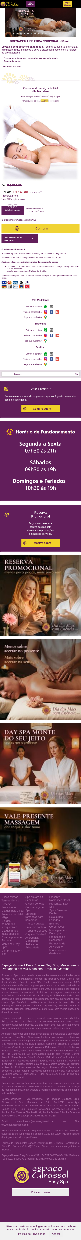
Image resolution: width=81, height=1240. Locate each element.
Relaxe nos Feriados (56, 918)
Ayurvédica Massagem (32, 939)
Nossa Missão (9, 897)
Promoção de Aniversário (57, 945)
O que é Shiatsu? (35, 934)
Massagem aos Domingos (58, 932)
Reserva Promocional (8, 906)
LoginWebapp (67, 4)
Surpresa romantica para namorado (34, 917)
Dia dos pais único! (12, 910)
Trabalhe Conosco (36, 930)
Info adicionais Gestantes (57, 952)
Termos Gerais (10, 900)
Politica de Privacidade (32, 946)
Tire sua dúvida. (34, 923)
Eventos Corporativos (56, 925)
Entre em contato (35, 927)
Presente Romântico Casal (59, 899)
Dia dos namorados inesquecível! (9, 924)
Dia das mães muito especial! (10, 932)
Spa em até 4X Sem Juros (34, 899)
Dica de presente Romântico (11, 939)
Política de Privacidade (31, 1233)
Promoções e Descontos (57, 938)
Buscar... (18, 374)
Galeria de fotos (34, 903)
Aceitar (56, 1233)
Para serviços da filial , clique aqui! (40, 96)
